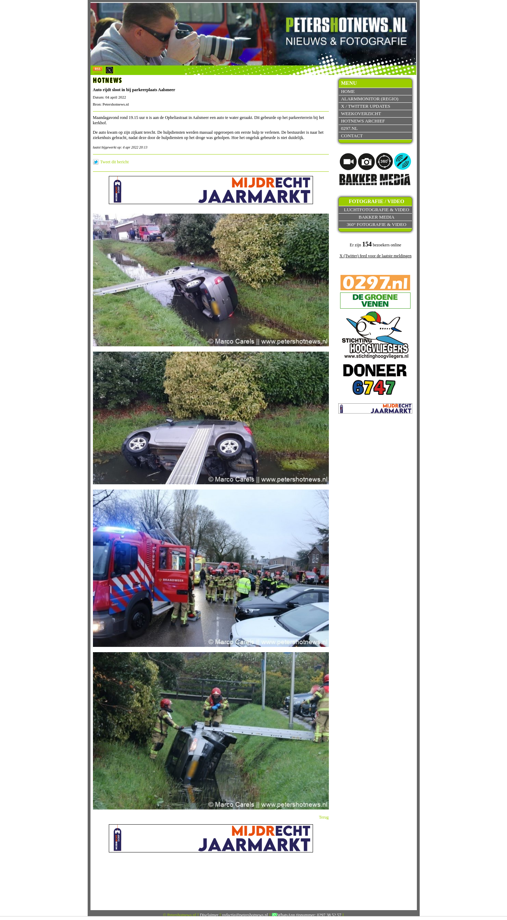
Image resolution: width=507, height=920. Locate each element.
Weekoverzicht (361, 113)
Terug (324, 817)
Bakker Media (377, 217)
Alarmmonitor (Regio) (369, 98)
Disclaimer (209, 915)
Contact (352, 135)
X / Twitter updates (365, 106)
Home (348, 91)
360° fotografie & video (377, 224)
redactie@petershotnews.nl (245, 915)
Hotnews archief (363, 121)
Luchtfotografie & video (376, 209)
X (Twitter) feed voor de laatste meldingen (375, 255)
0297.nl (349, 128)
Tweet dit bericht (114, 161)
